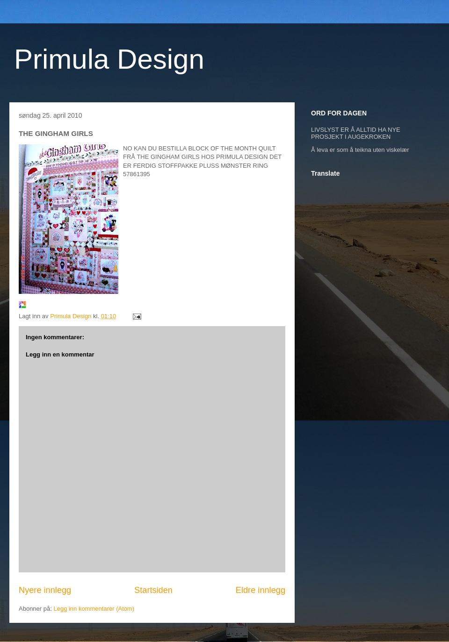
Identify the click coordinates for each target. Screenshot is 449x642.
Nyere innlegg (45, 590)
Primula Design (109, 59)
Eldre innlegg (260, 590)
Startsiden (153, 590)
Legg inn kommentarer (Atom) (93, 608)
